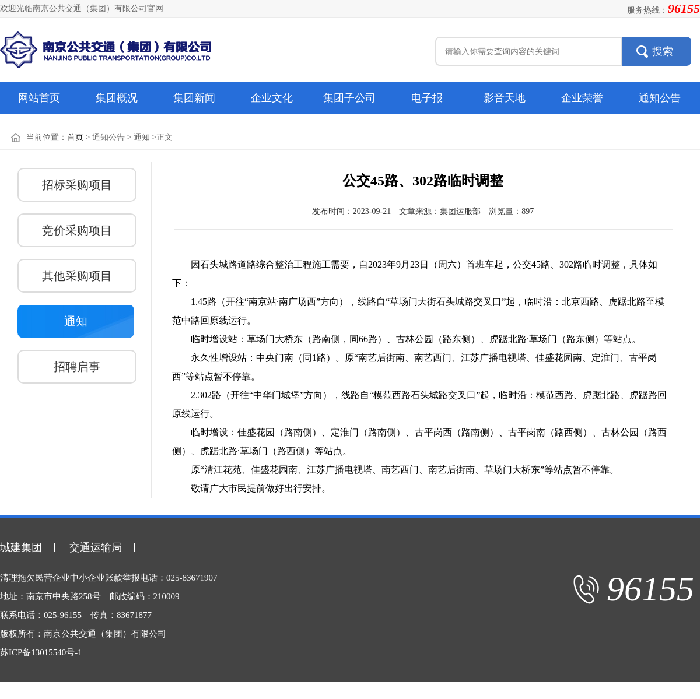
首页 (75, 137)
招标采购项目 (77, 184)
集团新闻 (194, 98)
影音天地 (505, 98)
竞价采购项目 (77, 230)
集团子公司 (349, 98)
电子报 (427, 98)
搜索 (662, 51)
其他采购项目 (77, 275)
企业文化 (272, 98)
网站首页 (39, 98)
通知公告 (660, 98)
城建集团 (21, 547)
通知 (76, 321)
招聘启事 (77, 366)
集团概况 (117, 98)
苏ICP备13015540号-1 (41, 652)
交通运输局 (95, 547)
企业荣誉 (582, 98)
